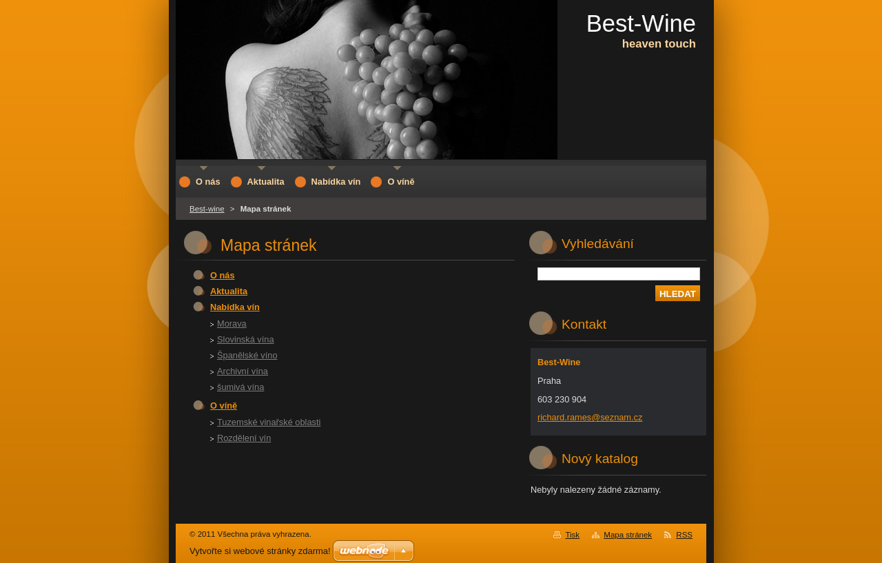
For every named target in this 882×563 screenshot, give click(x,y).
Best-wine (207, 209)
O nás (222, 275)
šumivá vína (240, 387)
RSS (684, 535)
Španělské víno (247, 355)
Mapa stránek (628, 535)
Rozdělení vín (244, 438)
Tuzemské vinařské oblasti (268, 422)
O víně (223, 405)
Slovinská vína (245, 339)
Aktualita (228, 291)
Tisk (572, 535)
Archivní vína (242, 371)
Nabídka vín (235, 307)
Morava (232, 323)
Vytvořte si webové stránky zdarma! (260, 551)
